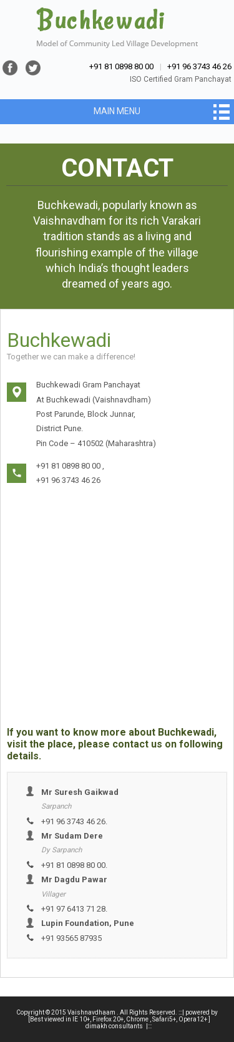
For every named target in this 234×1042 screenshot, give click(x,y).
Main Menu (117, 111)
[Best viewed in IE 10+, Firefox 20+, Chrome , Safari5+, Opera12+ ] (119, 1019)
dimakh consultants (114, 1026)
